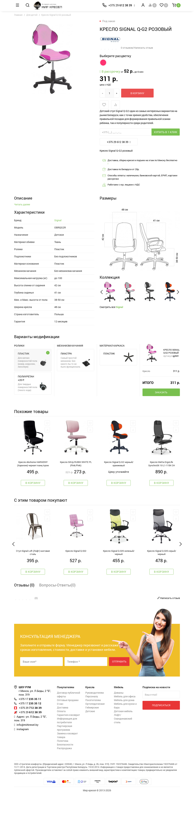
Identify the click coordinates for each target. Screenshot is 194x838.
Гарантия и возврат (68, 759)
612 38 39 (120, 5)
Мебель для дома (124, 744)
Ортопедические (95, 748)
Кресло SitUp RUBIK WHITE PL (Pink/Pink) (76, 507)
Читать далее (22, 248)
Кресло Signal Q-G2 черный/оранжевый (118, 507)
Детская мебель (123, 755)
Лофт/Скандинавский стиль (123, 762)
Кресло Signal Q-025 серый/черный (161, 596)
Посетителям (93, 744)
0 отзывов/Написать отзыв (137, 47)
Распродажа (64, 792)
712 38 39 (30, 752)
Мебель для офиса (124, 740)
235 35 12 (30, 747)
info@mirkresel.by (27, 768)
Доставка (62, 751)
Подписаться (161, 749)
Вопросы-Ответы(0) (57, 629)
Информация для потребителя (67, 764)
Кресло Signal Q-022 (75, 595)
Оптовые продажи (67, 744)
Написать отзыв (168, 642)
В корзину (137, 93)
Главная (18, 14)
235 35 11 (30, 743)
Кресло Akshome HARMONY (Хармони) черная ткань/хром (33, 507)
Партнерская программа (64, 771)
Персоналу (91, 740)
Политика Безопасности (65, 786)
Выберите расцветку (115, 56)
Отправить (119, 705)
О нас (60, 748)
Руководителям (94, 736)
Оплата (61, 755)
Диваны (118, 736)
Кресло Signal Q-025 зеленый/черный (118, 596)
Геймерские (92, 751)
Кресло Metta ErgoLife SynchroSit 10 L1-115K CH (161, 507)
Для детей (31, 14)
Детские (90, 755)
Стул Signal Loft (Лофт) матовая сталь (33, 596)
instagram (23, 773)
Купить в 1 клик (165, 132)
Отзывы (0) (24, 629)
